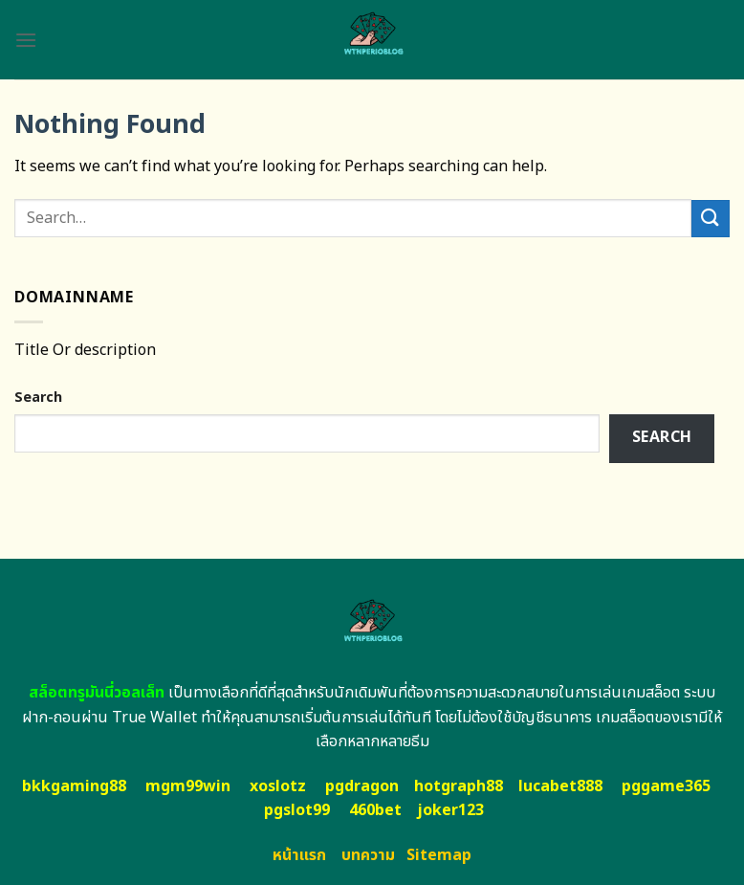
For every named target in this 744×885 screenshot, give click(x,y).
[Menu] (25, 39)
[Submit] (710, 218)
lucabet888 (560, 786)
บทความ (368, 855)
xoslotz (278, 786)
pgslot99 (297, 810)
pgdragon (362, 786)
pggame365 (666, 786)
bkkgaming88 (74, 786)
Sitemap (438, 855)
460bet (375, 810)
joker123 (450, 810)
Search (38, 397)
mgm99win (187, 786)
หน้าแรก (299, 855)
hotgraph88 (458, 786)
